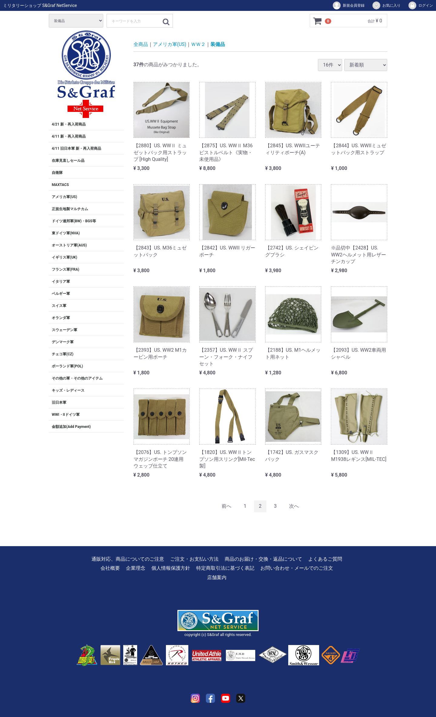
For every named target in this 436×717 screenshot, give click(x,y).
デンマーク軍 (63, 342)
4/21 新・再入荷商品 (69, 124)
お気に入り (386, 5)
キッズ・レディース (68, 390)
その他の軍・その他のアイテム (77, 378)
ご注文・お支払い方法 (194, 559)
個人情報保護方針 (170, 568)
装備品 (217, 44)
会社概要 (110, 568)
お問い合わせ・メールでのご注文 (296, 568)
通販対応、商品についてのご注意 (127, 559)
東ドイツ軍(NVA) (66, 233)
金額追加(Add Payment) (71, 427)
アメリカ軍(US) (64, 197)
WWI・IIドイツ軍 (66, 414)
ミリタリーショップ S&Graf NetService (40, 5)
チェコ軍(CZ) (63, 354)
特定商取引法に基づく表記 (225, 568)
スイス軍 (59, 306)
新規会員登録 (348, 5)
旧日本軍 (59, 402)
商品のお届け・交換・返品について (263, 559)
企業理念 (135, 568)
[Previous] (226, 506)
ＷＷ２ (198, 44)
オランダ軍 (61, 318)
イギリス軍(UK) (64, 257)
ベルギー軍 (61, 294)
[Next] (294, 506)
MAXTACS (60, 185)
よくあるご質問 (325, 559)
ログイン (420, 5)
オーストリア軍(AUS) (69, 245)
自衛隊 (57, 173)
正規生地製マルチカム (70, 209)
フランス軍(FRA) (65, 269)
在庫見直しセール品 (68, 160)
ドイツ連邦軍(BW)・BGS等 (74, 221)
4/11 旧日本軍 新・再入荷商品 (76, 148)
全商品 (141, 44)
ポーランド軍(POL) (67, 366)
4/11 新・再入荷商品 (69, 136)
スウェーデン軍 (64, 330)
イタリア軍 (61, 281)
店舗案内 (216, 577)
